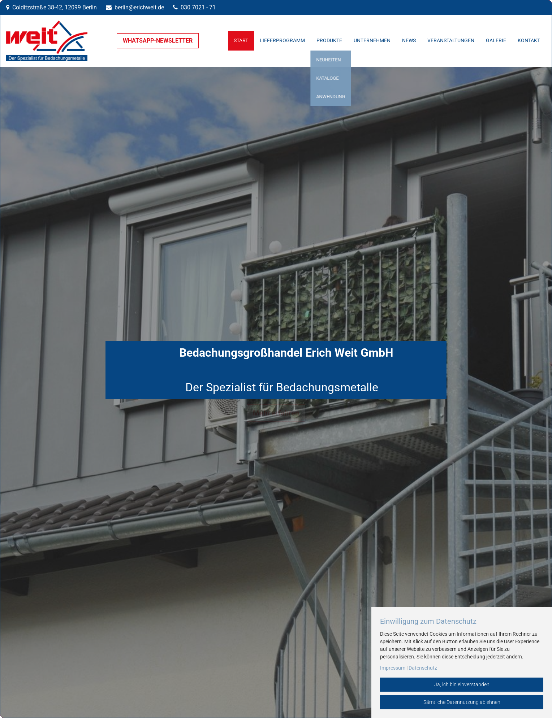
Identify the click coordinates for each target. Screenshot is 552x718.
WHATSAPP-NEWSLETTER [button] (158, 40)
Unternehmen (372, 41)
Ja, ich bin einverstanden (462, 684)
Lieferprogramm (282, 41)
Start (241, 41)
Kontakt (529, 41)
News (409, 41)
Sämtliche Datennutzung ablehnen (461, 702)
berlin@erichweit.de (139, 7)
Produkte (329, 41)
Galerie (496, 41)
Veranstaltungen (450, 41)
